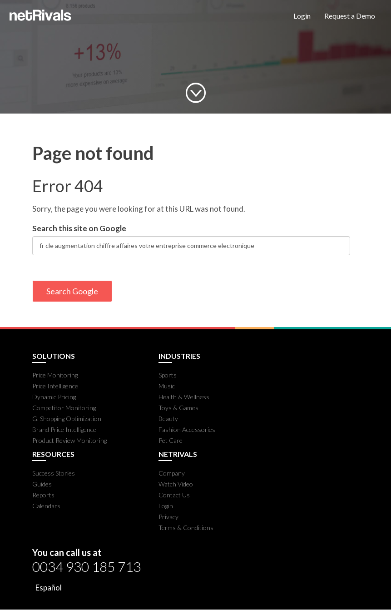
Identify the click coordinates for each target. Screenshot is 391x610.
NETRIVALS (177, 454)
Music (166, 386)
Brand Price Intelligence (64, 429)
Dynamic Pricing (54, 397)
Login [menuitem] (302, 15)
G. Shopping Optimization (66, 418)
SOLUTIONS (53, 356)
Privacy (168, 517)
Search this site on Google (79, 228)
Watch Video (175, 484)
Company (171, 473)
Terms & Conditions (185, 527)
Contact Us (174, 495)
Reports (43, 495)
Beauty (168, 418)
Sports (167, 375)
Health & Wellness (183, 397)
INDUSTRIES (179, 356)
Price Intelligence (55, 386)
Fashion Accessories (186, 429)
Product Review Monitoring (69, 440)
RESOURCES (53, 454)
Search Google (72, 291)
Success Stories (53, 473)
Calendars (46, 506)
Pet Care (170, 440)
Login (165, 506)
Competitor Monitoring (64, 408)
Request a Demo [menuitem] (349, 15)
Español (48, 587)
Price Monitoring (55, 375)
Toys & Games (178, 408)
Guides (42, 484)
